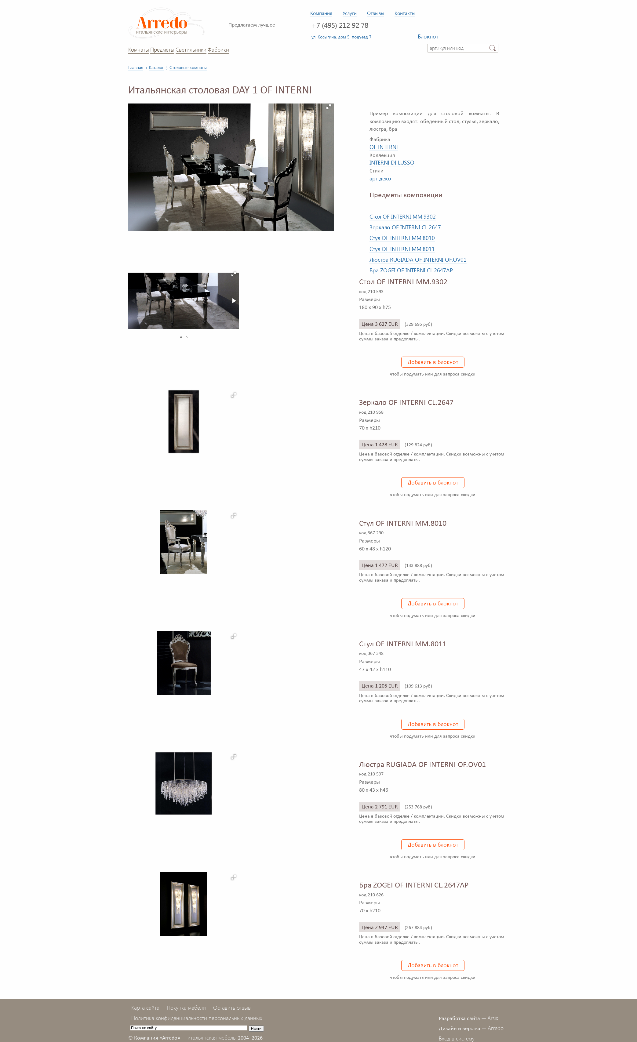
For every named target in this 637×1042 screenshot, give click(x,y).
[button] (328, 106)
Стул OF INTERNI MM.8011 (402, 248)
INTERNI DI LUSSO (391, 162)
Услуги (350, 13)
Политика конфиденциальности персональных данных (196, 1018)
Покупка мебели (186, 1007)
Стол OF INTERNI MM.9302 (402, 216)
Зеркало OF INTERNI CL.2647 (405, 227)
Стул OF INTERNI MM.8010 (402, 237)
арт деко (380, 178)
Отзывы (375, 13)
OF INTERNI (383, 147)
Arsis (492, 1018)
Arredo (496, 1028)
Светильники (191, 49)
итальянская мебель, (212, 1037)
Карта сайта (145, 1007)
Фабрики (218, 49)
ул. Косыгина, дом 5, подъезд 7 (341, 37)
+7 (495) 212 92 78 (339, 25)
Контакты (405, 13)
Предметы (162, 49)
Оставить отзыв (232, 1007)
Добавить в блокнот (433, 361)
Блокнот (428, 36)
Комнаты (138, 49)
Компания (321, 13)
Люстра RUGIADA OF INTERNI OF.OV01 (418, 259)
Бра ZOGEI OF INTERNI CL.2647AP (411, 270)
